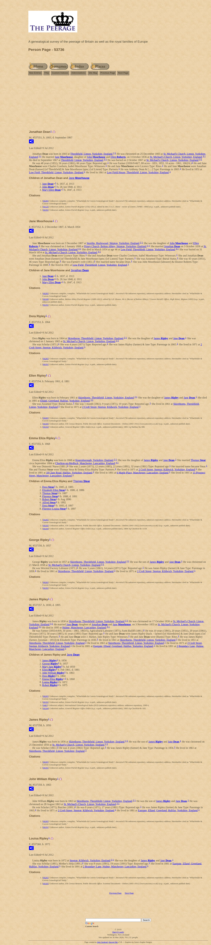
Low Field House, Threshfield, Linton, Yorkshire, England (138, 172)
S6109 (45, 299)
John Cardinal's (102, 942)
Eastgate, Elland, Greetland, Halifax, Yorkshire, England (123, 646)
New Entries (35, 73)
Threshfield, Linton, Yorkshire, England (91, 153)
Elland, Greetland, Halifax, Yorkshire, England (65, 400)
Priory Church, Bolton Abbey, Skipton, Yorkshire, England (115, 246)
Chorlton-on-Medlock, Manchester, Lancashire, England (85, 463)
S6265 (45, 201)
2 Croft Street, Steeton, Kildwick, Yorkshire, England (110, 407)
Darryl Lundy (118, 932)
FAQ (46, 73)
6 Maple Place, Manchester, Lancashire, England (142, 472)
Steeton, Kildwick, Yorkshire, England (90, 860)
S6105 (45, 424)
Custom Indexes (60, 73)
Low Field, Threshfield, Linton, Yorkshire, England (56, 172)
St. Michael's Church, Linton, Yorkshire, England (176, 157)
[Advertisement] (118, 104)
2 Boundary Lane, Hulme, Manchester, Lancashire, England (114, 866)
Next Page (123, 73)
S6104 (45, 427)
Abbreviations (78, 73)
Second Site (113, 942)
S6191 (45, 210)
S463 (45, 705)
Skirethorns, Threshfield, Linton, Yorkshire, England (95, 338)
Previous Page (107, 73)
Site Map (93, 73)
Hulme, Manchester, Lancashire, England (84, 627)
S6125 (45, 206)
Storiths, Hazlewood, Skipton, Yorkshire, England (113, 243)
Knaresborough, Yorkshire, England (94, 460)
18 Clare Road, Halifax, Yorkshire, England (69, 472)
